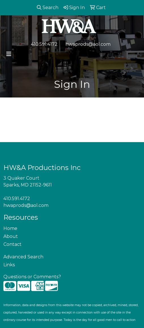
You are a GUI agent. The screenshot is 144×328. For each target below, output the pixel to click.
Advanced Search (23, 257)
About (10, 236)
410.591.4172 (44, 44)
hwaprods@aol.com (88, 44)
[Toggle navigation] (9, 54)
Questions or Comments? (32, 276)
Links (9, 264)
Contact (12, 244)
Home (10, 228)
